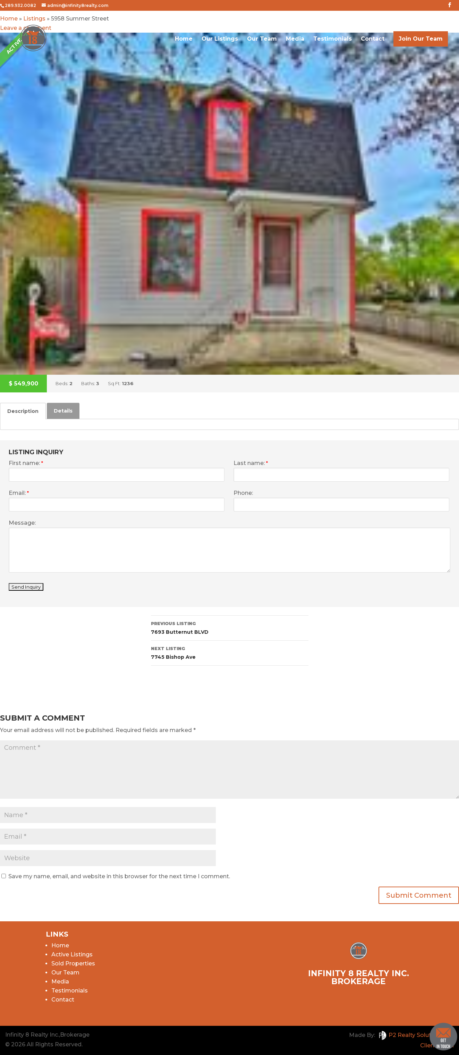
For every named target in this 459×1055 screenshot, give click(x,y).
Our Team (262, 41)
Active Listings (72, 954)
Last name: (250, 463)
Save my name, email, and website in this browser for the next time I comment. (119, 876)
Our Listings (220, 41)
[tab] (23, 411)
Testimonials (332, 41)
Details (63, 411)
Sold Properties (73, 963)
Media (295, 41)
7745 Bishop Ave (229, 652)
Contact (372, 41)
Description (23, 411)
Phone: (243, 493)
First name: (26, 463)
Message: (22, 523)
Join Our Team (421, 41)
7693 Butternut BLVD (229, 627)
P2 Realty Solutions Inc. (415, 1035)
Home (184, 41)
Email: (19, 493)
